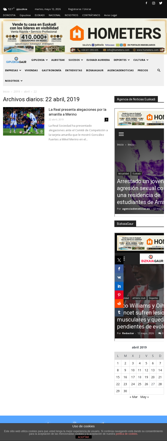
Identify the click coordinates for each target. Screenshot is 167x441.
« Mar (134, 397)
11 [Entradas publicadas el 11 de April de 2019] (139, 370)
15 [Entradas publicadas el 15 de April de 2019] (118, 377)
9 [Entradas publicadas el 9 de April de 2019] (125, 370)
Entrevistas (73, 70)
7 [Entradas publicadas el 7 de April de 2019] (160, 363)
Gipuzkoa (25, 15)
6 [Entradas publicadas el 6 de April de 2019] (153, 363)
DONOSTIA (9, 15)
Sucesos (75, 59)
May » (144, 397)
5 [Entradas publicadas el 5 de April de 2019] (146, 363)
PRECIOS (143, 70)
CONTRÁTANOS (91, 15)
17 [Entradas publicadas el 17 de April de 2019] (133, 377)
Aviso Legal (110, 15)
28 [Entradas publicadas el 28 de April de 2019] (160, 384)
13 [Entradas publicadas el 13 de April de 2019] (153, 370)
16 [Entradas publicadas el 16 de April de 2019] (125, 377)
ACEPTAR (83, 437)
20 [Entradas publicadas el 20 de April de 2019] (153, 377)
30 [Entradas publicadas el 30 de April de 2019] (125, 391)
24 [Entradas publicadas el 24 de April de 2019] (133, 384)
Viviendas (31, 70)
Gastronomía (51, 70)
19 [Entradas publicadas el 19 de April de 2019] (146, 377)
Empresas (13, 70)
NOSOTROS (71, 15)
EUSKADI (40, 15)
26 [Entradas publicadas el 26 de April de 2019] (146, 384)
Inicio (6, 91)
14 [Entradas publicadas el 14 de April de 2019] (160, 370)
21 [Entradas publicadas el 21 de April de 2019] (160, 377)
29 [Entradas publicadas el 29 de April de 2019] (118, 391)
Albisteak (58, 59)
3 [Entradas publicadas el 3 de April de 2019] (133, 363)
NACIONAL (55, 15)
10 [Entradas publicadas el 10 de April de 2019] (133, 370)
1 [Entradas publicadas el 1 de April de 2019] (118, 363)
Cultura (141, 59)
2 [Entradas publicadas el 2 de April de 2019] (125, 363)
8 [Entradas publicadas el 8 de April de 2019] (118, 370)
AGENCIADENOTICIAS (120, 70)
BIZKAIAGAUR (95, 70)
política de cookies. (127, 433)
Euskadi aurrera (98, 59)
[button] (159, 70)
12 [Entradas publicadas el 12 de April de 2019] (146, 370)
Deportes (122, 59)
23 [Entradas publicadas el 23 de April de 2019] (125, 384)
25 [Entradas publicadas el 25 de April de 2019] (139, 384)
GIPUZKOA (39, 59)
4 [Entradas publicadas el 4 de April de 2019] (139, 363)
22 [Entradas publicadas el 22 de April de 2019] (118, 384)
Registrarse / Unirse (79, 9)
